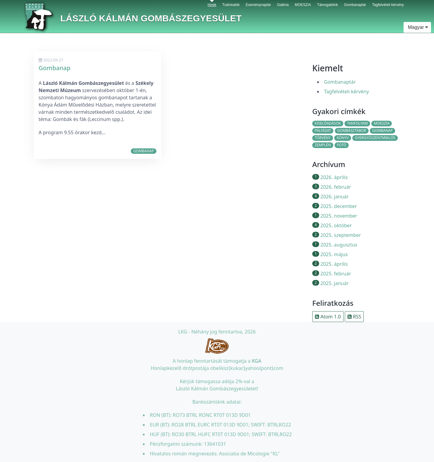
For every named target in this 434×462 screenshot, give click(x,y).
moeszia (381, 123)
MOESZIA (303, 3)
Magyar (417, 27)
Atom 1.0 (328, 316)
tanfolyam (357, 123)
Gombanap (55, 68)
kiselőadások (328, 123)
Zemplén (323, 144)
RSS (354, 316)
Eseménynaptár (258, 3)
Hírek (212, 3)
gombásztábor (351, 130)
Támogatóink (327, 3)
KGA (256, 361)
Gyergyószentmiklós (375, 137)
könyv (343, 137)
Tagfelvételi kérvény (388, 3)
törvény (323, 137)
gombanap (143, 150)
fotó (341, 144)
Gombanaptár (355, 3)
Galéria (283, 3)
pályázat (323, 130)
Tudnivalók (231, 3)
